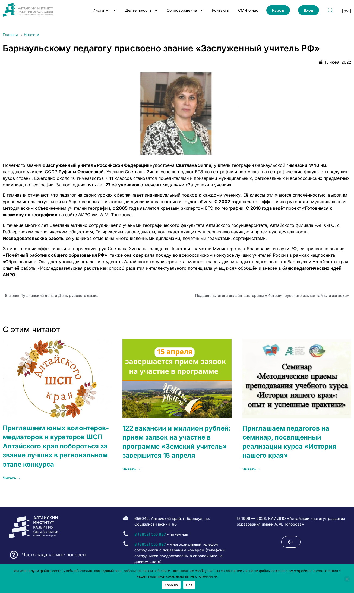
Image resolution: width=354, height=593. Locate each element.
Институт (104, 10)
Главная (10, 35)
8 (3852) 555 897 (150, 544)
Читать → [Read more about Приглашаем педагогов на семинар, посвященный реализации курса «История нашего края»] (251, 469)
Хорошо (171, 585)
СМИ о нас (248, 10)
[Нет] (347, 579)
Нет (189, 585)
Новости (31, 35)
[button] (291, 542)
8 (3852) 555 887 (150, 534)
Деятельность (141, 10)
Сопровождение (185, 10)
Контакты (220, 10)
